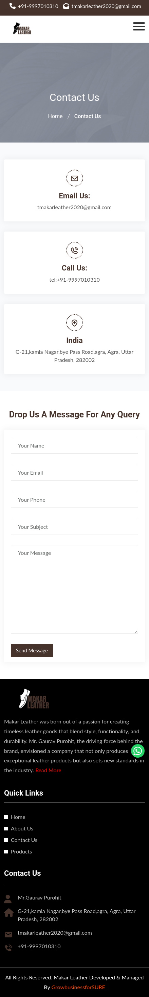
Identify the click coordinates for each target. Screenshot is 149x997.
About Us (22, 828)
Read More (48, 770)
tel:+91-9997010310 (74, 279)
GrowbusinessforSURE (78, 987)
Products (21, 851)
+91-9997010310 (38, 6)
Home (55, 116)
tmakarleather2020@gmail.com (106, 6)
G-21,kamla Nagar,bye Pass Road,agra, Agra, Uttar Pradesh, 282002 (75, 355)
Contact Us (24, 840)
